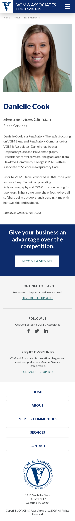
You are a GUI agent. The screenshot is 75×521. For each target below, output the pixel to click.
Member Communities (38, 419)
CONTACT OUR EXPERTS (37, 372)
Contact (37, 446)
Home (38, 392)
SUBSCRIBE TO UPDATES (37, 298)
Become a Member (37, 261)
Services (37, 432)
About (38, 405)
